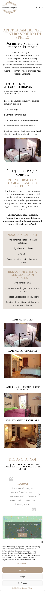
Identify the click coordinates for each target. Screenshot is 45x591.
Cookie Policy (16, 588)
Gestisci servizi (22, 563)
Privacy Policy (27, 588)
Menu (39, 8)
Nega (22, 576)
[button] (41, 542)
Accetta (22, 570)
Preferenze (22, 583)
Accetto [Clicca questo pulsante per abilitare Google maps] (22, 535)
